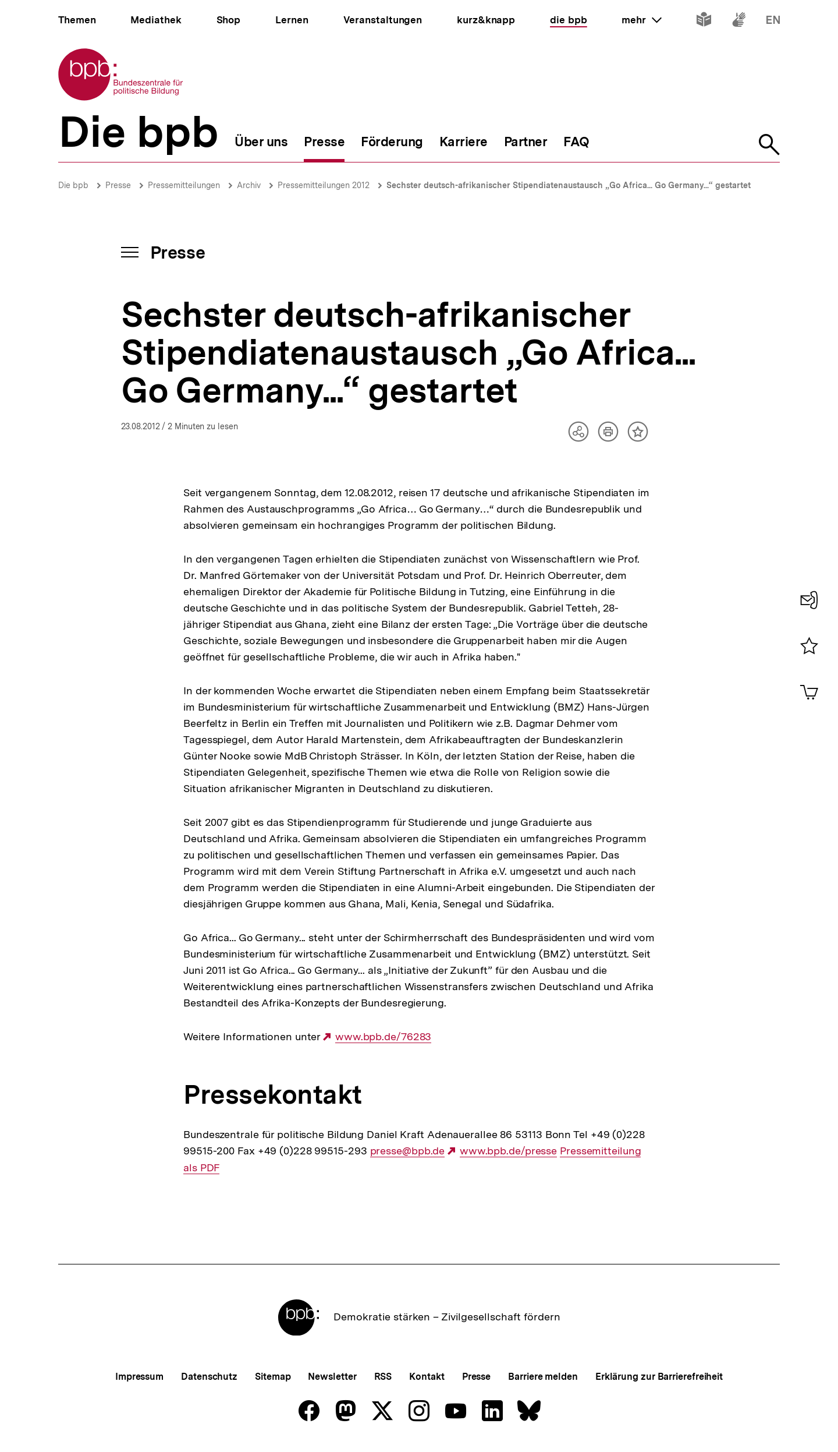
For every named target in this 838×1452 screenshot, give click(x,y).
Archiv (249, 185)
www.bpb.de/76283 (383, 1036)
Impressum (139, 1376)
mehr (641, 20)
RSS (383, 1376)
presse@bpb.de (407, 1150)
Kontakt (426, 1376)
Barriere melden (543, 1376)
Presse (118, 185)
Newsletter (332, 1376)
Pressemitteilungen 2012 (324, 185)
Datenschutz (209, 1376)
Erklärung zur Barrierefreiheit (659, 1376)
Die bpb (73, 185)
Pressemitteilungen (184, 185)
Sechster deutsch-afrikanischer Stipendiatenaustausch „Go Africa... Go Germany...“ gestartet (568, 185)
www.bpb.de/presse (508, 1150)
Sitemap (272, 1376)
